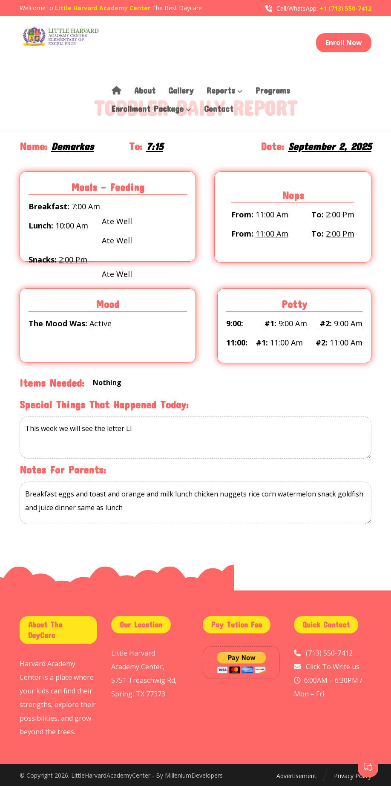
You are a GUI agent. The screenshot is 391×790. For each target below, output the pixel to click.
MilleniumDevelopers (194, 779)
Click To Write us (332, 670)
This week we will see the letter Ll (195, 441)
